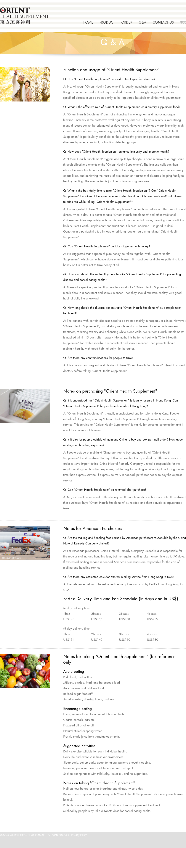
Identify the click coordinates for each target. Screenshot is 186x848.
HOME (88, 23)
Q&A (142, 23)
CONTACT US (163, 23)
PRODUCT (107, 23)
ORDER (126, 23)
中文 (183, 22)
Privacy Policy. (79, 835)
